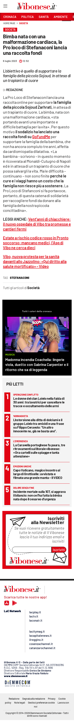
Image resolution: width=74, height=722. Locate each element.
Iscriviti (59, 549)
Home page (9, 23)
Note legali (19, 702)
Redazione (14, 698)
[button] (66, 25)
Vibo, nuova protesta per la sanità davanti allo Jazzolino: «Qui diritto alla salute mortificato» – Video (35, 261)
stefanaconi (19, 277)
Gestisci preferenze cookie (41, 702)
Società (23, 23)
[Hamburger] (5, 7)
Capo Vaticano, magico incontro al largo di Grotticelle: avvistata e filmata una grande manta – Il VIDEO (37, 473)
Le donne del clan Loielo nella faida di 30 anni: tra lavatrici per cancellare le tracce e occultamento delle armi (39, 402)
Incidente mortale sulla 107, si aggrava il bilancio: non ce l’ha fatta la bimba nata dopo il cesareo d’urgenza (39, 495)
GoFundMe (41, 136)
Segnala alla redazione (33, 698)
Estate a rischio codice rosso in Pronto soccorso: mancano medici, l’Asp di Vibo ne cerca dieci (35, 242)
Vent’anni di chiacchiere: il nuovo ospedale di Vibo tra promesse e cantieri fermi (37, 224)
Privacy (51, 698)
